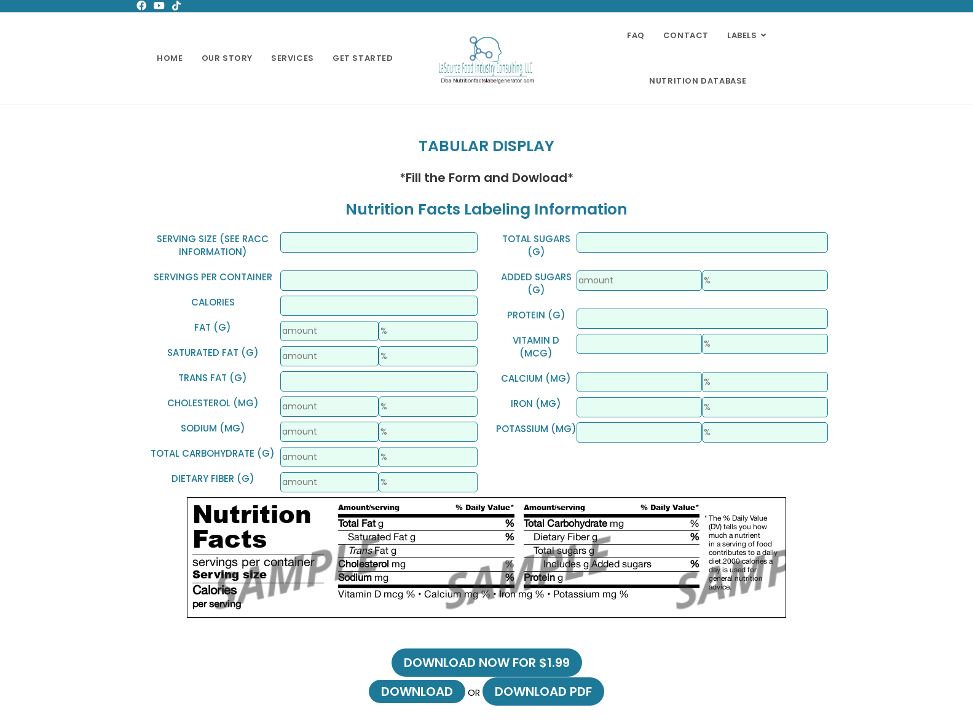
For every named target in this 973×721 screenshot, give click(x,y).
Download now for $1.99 (487, 662)
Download (417, 691)
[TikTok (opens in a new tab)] (176, 6)
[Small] (378, 242)
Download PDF (543, 691)
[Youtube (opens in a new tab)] (159, 6)
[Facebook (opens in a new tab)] (143, 6)
